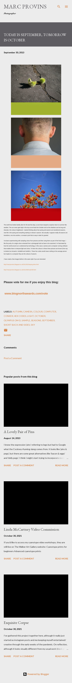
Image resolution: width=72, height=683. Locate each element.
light (30, 316)
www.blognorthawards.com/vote (26, 293)
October (40, 316)
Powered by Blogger (36, 674)
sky (33, 324)
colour (38, 311)
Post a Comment (13, 358)
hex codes (20, 316)
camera (27, 311)
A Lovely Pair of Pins (19, 431)
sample (26, 320)
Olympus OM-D (12, 320)
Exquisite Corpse (16, 622)
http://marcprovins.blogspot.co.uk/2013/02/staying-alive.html (21, 264)
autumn (17, 311)
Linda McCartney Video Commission (31, 529)
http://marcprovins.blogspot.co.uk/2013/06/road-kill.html (20, 270)
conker (8, 316)
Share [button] (7, 335)
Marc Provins (25, 6)
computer (50, 311)
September (48, 320)
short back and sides (17, 324)
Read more (61, 465)
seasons (36, 320)
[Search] (59, 6)
